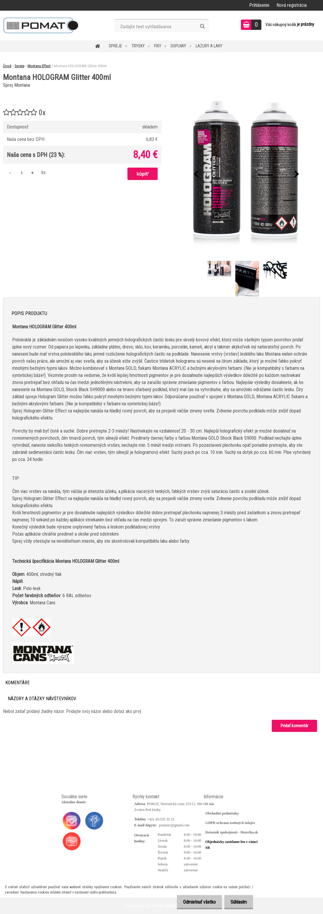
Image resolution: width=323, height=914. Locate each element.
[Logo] (40, 25)
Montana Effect (39, 66)
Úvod (7, 66)
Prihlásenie (259, 5)
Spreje (115, 46)
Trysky (138, 46)
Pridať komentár (294, 725)
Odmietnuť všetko (196, 902)
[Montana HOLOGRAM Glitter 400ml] (246, 174)
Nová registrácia (291, 5)
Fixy (157, 46)
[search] (202, 26)
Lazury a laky (209, 46)
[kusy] (21, 173)
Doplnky (178, 46)
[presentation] (196, 174)
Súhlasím (237, 902)
